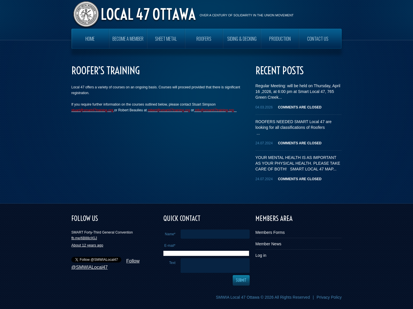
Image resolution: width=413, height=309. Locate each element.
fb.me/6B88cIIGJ (84, 238)
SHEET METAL (166, 38)
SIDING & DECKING (242, 38)
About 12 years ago (87, 245)
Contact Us (317, 38)
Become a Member (128, 38)
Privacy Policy (329, 297)
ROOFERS (203, 38)
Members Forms (270, 232)
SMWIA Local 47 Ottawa (237, 297)
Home (90, 38)
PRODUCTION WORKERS (280, 42)
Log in (260, 255)
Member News (268, 244)
